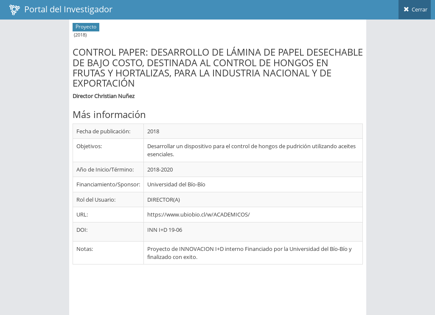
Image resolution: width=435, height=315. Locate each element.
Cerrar (414, 9)
